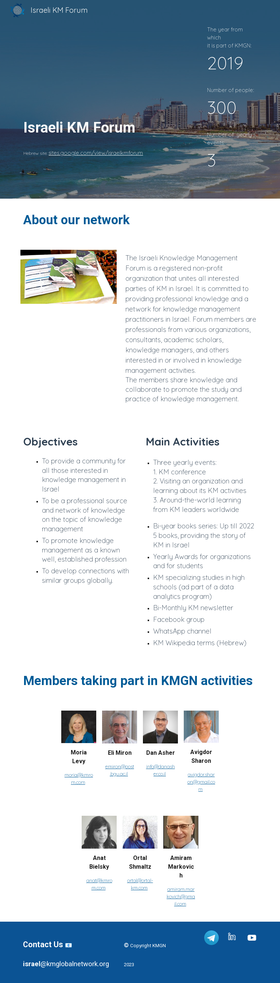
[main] (99, 82)
